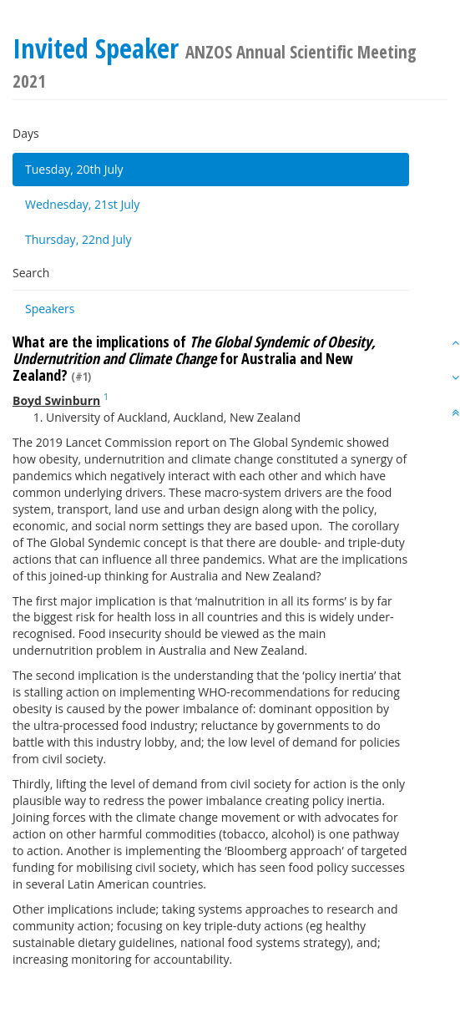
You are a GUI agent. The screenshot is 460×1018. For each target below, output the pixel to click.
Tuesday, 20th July (74, 169)
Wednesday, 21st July (82, 204)
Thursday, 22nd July (78, 239)
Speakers (50, 309)
